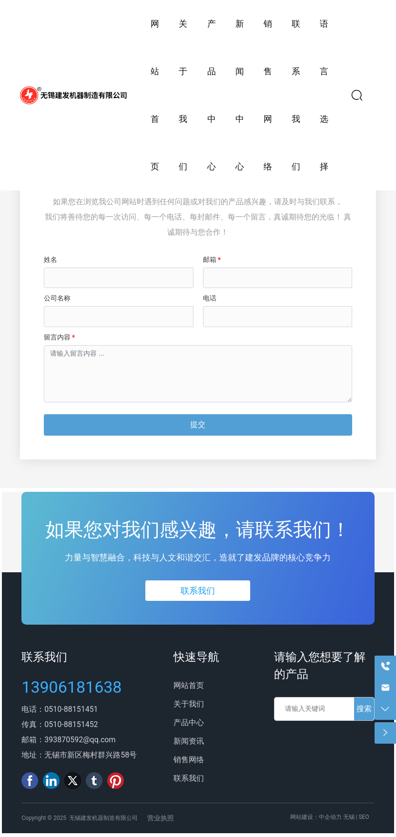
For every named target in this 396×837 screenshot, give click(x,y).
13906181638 (71, 687)
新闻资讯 (188, 741)
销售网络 (188, 759)
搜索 (364, 708)
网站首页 (188, 685)
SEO (363, 817)
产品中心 (188, 722)
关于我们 (188, 703)
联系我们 (44, 657)
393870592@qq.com (79, 739)
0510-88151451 (71, 709)
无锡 (349, 817)
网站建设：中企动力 (316, 817)
